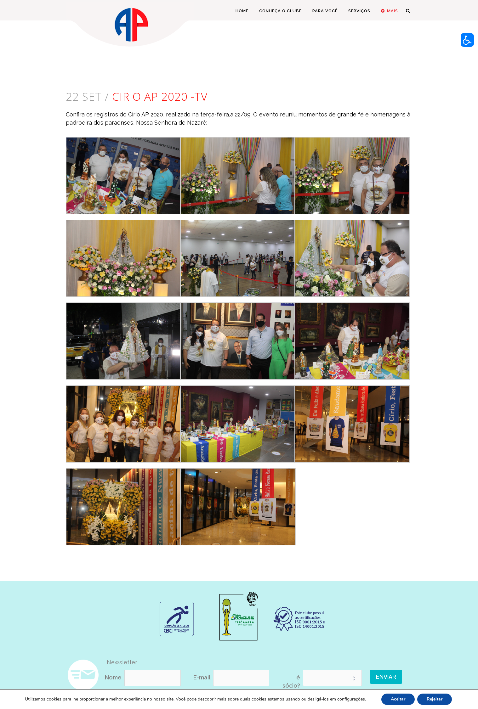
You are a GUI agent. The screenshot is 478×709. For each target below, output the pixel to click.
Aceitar (398, 699)
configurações (351, 699)
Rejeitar (434, 699)
